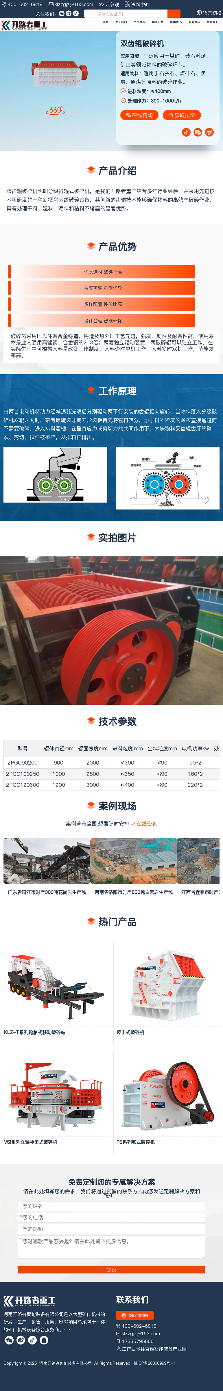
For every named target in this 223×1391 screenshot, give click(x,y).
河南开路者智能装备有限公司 (65, 1363)
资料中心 (140, 4)
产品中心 (139, 22)
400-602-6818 (25, 4)
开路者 (118, 191)
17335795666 (138, 1341)
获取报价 (182, 115)
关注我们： (47, 14)
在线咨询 (139, 115)
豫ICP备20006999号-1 (154, 1363)
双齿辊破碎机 (22, 191)
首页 (106, 22)
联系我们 (212, 22)
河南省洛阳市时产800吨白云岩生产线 (134, 892)
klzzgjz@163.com (74, 4)
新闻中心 (176, 22)
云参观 (112, 4)
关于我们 (121, 22)
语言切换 (209, 13)
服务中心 (194, 22)
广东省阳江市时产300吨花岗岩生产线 (47, 892)
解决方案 (157, 22)
